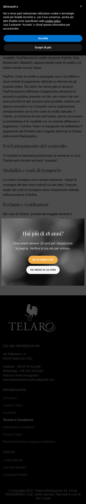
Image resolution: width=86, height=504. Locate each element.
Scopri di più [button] (43, 47)
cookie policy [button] (52, 21)
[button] (81, 6)
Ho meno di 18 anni (43, 269)
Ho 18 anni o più (43, 259)
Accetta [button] (43, 38)
